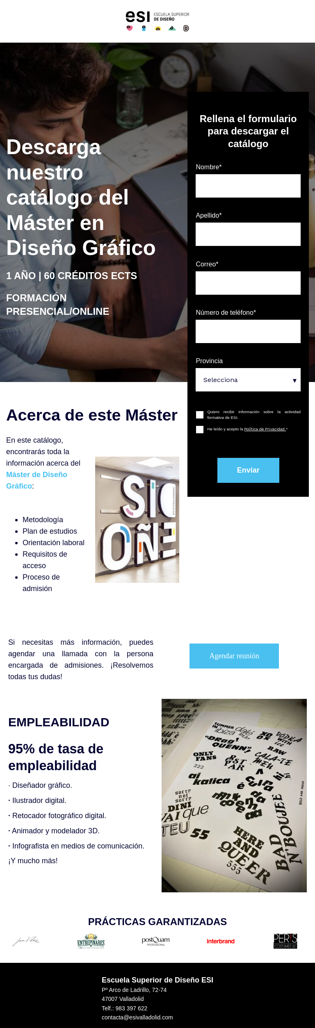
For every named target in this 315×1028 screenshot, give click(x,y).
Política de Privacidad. (265, 429)
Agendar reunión (234, 656)
